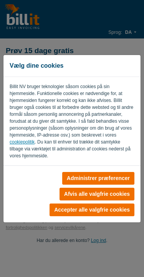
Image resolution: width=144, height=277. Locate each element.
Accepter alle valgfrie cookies (92, 210)
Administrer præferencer (98, 178)
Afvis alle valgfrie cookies (97, 194)
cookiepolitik (22, 142)
